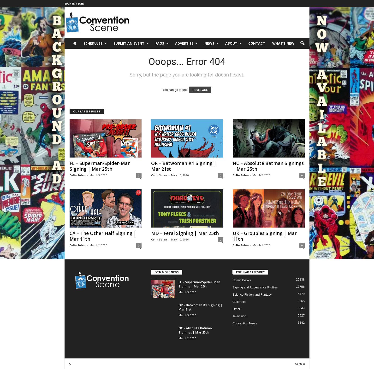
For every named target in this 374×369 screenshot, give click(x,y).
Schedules (95, 43)
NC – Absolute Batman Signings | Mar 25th (268, 166)
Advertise (186, 43)
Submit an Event (131, 43)
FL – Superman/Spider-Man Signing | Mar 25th (100, 166)
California (239, 302)
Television (239, 316)
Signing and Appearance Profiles (255, 287)
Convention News (244, 323)
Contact (256, 43)
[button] (302, 43)
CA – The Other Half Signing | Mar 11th (103, 236)
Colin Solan (78, 175)
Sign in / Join (74, 3)
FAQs (161, 43)
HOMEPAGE (200, 89)
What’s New (283, 43)
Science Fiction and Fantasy (252, 294)
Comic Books (241, 280)
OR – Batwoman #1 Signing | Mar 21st (183, 166)
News (211, 43)
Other (236, 309)
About (233, 43)
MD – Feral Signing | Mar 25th (185, 233)
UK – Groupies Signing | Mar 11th (265, 236)
